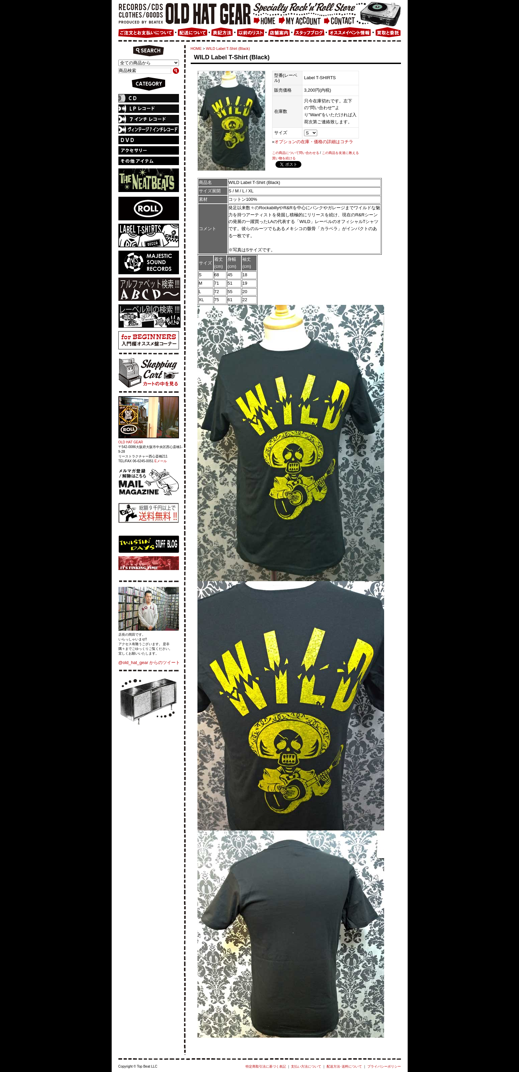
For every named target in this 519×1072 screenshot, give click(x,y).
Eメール (160, 461)
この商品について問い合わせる (295, 153)
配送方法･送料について (344, 1066)
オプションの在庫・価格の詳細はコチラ (313, 141)
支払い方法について (306, 1066)
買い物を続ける (284, 158)
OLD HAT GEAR (130, 442)
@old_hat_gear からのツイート (149, 662)
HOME (196, 48)
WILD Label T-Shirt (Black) (228, 48)
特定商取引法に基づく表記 (266, 1066)
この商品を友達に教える (340, 153)
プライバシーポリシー (384, 1066)
